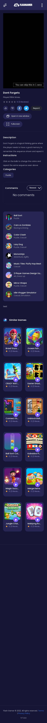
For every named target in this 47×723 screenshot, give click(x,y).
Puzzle (8, 175)
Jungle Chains (13, 523)
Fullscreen (13, 124)
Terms (41, 710)
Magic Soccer (13, 488)
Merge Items (34, 488)
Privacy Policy (24, 713)
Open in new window (17, 116)
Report (36, 108)
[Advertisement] (23, 575)
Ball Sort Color (13, 453)
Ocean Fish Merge (37, 348)
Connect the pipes (15, 418)
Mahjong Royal (35, 523)
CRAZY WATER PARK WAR (18, 383)
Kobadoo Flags (35, 453)
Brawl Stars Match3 (15, 348)
